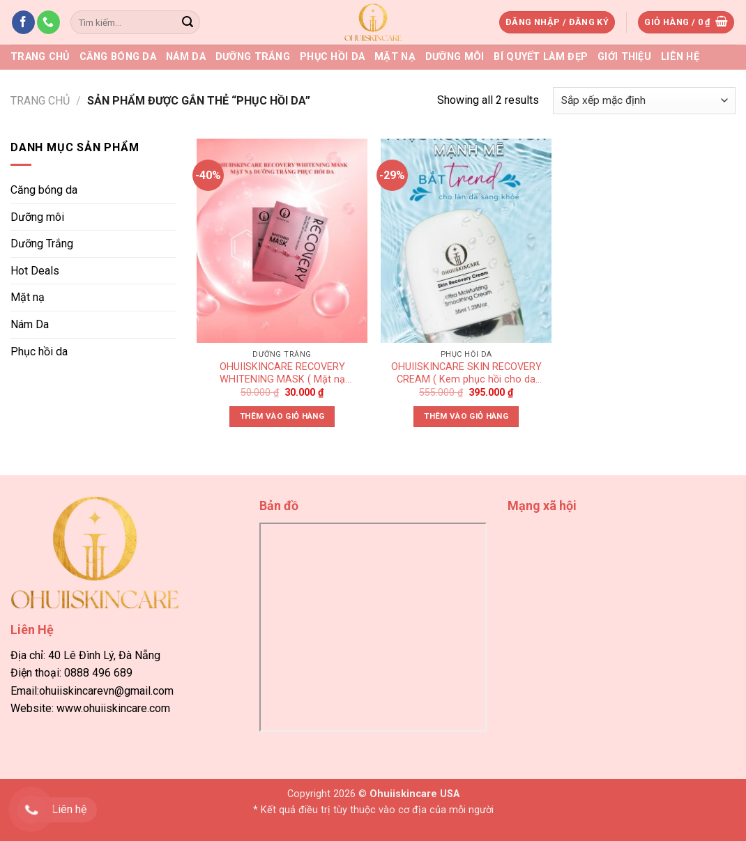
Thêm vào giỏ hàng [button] (282, 416)
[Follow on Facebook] (23, 22)
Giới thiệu (624, 57)
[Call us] (48, 22)
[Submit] (187, 22)
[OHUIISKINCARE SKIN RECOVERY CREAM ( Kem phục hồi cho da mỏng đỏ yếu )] (466, 241)
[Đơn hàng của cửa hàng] (644, 100)
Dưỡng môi (455, 57)
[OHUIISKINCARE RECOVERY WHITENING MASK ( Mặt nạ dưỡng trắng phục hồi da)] (282, 241)
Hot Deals (34, 270)
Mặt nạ (395, 57)
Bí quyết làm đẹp (541, 57)
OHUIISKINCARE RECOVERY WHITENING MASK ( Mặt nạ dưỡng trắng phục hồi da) (282, 374)
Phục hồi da (332, 57)
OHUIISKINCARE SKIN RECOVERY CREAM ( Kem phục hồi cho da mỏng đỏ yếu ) (466, 374)
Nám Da (186, 57)
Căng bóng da (117, 57)
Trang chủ (40, 57)
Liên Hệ (680, 57)
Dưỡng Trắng (252, 57)
